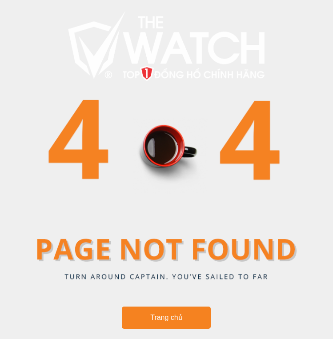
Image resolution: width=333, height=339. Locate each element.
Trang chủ (166, 317)
